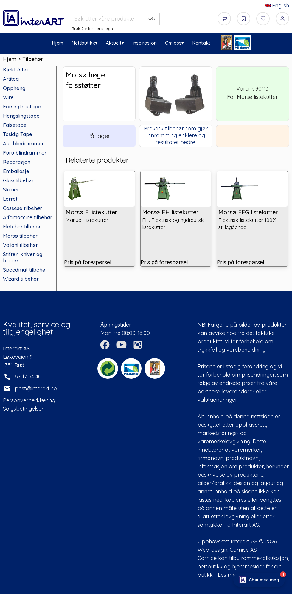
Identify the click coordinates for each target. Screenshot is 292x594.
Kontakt (201, 43)
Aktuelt (114, 43)
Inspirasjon (144, 43)
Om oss (173, 43)
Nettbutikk (83, 43)
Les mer (228, 574)
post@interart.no (36, 388)
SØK (151, 18)
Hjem (57, 43)
